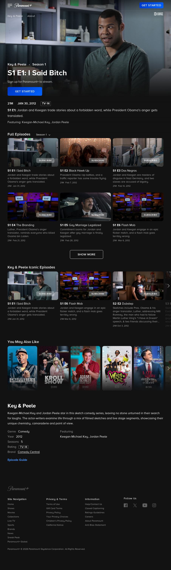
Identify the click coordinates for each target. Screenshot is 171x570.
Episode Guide (17, 459)
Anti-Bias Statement (95, 525)
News (10, 533)
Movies (11, 513)
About (31, 16)
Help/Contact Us (93, 504)
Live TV (11, 521)
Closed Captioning (94, 508)
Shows (11, 508)
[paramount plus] (23, 5)
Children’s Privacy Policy (59, 521)
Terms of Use (53, 504)
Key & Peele (15, 16)
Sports (11, 525)
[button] (10, 6)
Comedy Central (29, 452)
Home (11, 504)
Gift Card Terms (54, 508)
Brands (11, 529)
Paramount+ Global (17, 542)
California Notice (54, 525)
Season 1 (39, 64)
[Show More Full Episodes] (86, 254)
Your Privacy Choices (57, 517)
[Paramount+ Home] (18, 489)
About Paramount (94, 521)
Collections (13, 517)
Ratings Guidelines (94, 513)
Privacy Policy (53, 513)
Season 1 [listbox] (41, 134)
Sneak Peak (14, 538)
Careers (89, 517)
